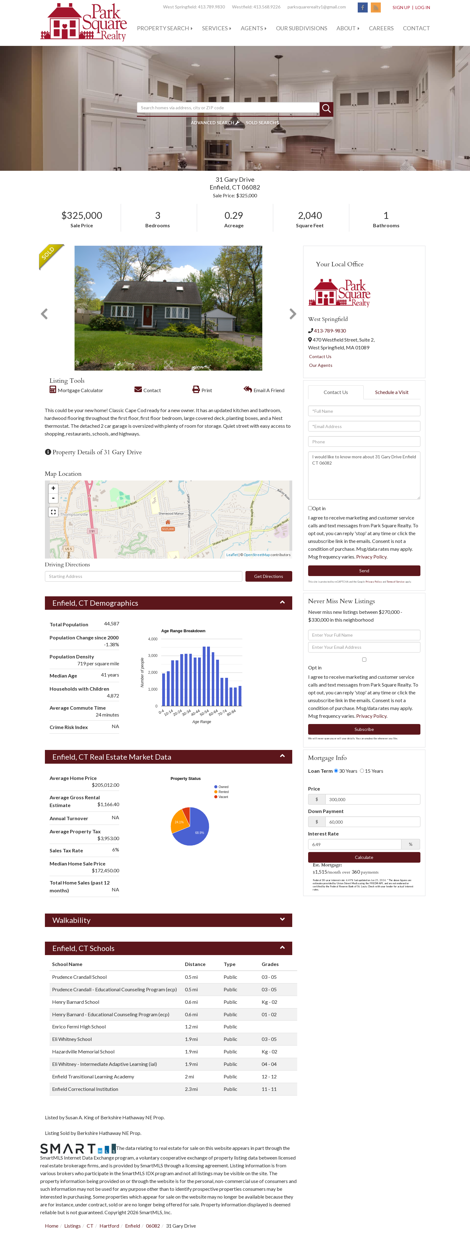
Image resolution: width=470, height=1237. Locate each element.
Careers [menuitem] (381, 28)
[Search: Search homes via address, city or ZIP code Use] (228, 107)
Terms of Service (396, 581)
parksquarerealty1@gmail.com (317, 6)
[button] (326, 109)
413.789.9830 (211, 6)
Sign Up (401, 7)
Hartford (109, 1226)
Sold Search (261, 122)
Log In (422, 7)
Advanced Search (212, 122)
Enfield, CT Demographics (95, 602)
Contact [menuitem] (416, 28)
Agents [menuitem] (252, 28)
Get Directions (268, 576)
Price (314, 788)
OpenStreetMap (257, 555)
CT (90, 1226)
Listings (72, 1226)
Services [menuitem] (215, 28)
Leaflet (232, 555)
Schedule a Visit (392, 392)
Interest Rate (323, 833)
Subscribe (364, 729)
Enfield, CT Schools (83, 948)
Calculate (364, 857)
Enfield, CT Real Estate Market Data (111, 756)
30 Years (345, 771)
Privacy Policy (371, 556)
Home (51, 1226)
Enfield (132, 1226)
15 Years (371, 771)
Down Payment (326, 811)
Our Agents (320, 365)
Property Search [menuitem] (163, 28)
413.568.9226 (267, 6)
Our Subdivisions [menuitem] (301, 28)
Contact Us (320, 356)
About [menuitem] (346, 28)
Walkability (71, 919)
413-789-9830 (330, 330)
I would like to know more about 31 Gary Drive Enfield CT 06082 (364, 475)
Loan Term (320, 771)
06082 (153, 1226)
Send (364, 570)
